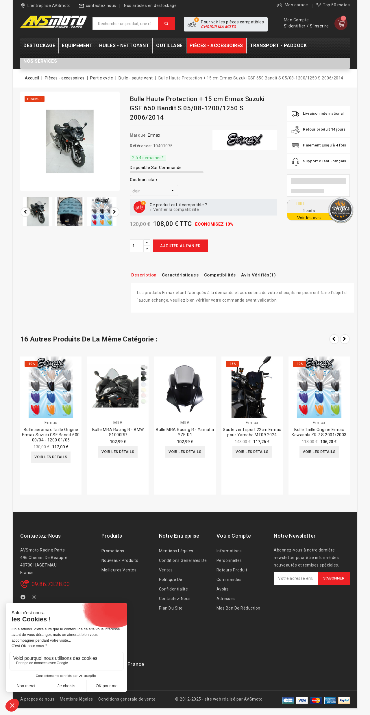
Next (345, 339)
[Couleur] (154, 190)
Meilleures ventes (119, 570)
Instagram (34, 598)
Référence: (141, 146)
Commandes (229, 579)
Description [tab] (145, 275)
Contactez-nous (40, 536)
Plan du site (171, 608)
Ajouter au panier (180, 246)
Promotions (112, 551)
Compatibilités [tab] (230, 275)
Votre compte (234, 536)
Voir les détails (50, 457)
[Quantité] (137, 245)
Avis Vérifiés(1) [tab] (272, 275)
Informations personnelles (229, 556)
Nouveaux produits (119, 560)
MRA (118, 422)
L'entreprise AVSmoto (49, 5)
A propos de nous (37, 699)
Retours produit (232, 570)
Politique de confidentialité (173, 584)
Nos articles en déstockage (150, 5)
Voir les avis (309, 218)
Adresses (226, 598)
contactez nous (101, 5)
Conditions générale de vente (127, 699)
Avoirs (223, 589)
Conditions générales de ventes (183, 565)
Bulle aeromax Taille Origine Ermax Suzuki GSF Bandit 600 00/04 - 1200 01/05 (51, 434)
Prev (334, 339)
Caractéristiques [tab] (186, 275)
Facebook (23, 598)
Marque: (138, 135)
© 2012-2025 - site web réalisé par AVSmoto (218, 699)
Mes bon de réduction (238, 608)
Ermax (154, 135)
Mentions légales (176, 551)
